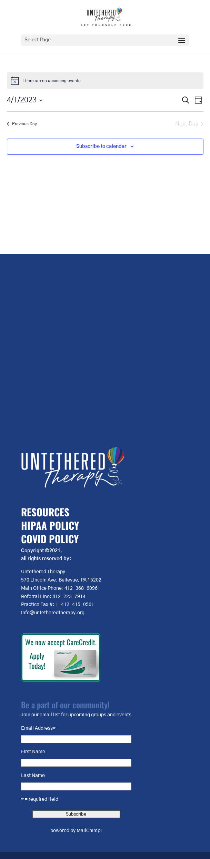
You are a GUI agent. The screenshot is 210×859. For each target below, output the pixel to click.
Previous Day (22, 124)
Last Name (33, 775)
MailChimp (88, 830)
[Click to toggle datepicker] (24, 100)
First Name (33, 751)
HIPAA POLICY (50, 525)
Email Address (38, 728)
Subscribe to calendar (101, 146)
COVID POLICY (50, 538)
